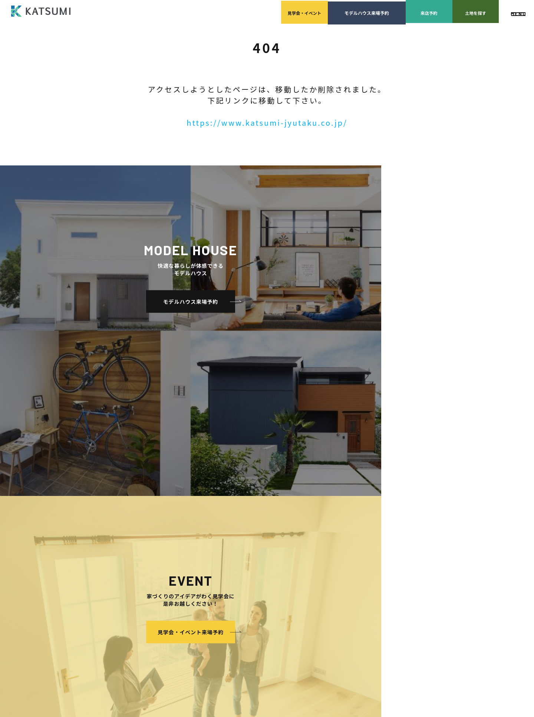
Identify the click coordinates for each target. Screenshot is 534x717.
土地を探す (452, 11)
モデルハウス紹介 (265, 562)
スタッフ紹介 (267, 506)
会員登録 (160, 506)
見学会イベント (219, 11)
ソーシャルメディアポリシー (425, 539)
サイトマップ (409, 550)
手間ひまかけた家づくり (176, 539)
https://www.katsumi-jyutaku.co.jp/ (267, 122)
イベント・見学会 (265, 550)
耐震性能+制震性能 (177, 573)
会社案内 (256, 484)
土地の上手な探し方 (349, 495)
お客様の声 (258, 573)
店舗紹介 (405, 495)
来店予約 (374, 11)
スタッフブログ (412, 506)
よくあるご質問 (412, 484)
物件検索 (160, 495)
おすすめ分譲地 (166, 528)
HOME (157, 484)
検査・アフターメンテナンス (358, 528)
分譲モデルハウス (169, 517)
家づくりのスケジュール (353, 539)
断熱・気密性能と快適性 (183, 584)
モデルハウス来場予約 (296, 11)
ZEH (162, 606)
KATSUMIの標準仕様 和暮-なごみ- (192, 550)
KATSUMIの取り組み (275, 517)
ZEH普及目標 (409, 517)
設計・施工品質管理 (349, 517)
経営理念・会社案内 (274, 495)
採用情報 (263, 528)
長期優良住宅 (171, 595)
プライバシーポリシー (418, 528)
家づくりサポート (340, 484)
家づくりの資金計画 (349, 506)
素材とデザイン (173, 562)
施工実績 (256, 539)
